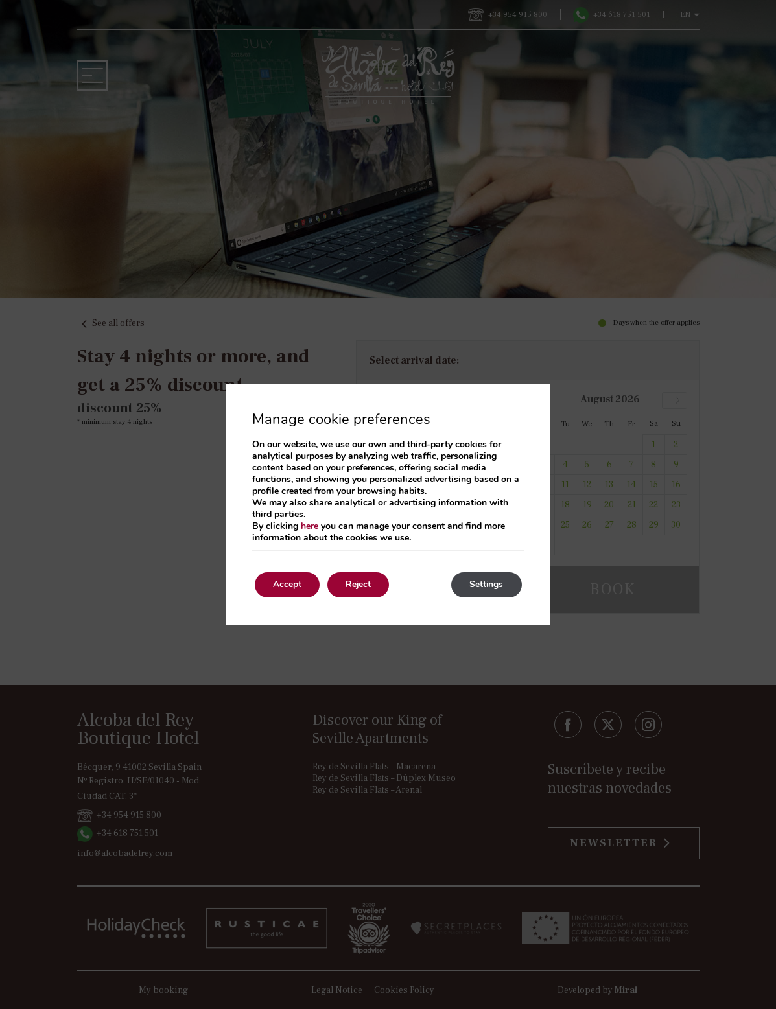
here (309, 526)
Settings (485, 585)
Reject (362, 585)
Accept (288, 585)
